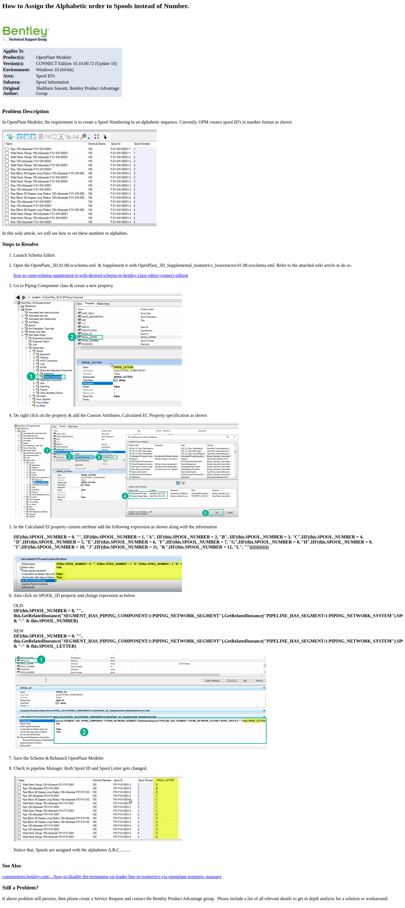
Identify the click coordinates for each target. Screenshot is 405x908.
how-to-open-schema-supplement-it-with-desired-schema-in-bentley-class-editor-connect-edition (101, 275)
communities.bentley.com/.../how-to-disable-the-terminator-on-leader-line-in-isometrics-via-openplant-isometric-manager (112, 876)
